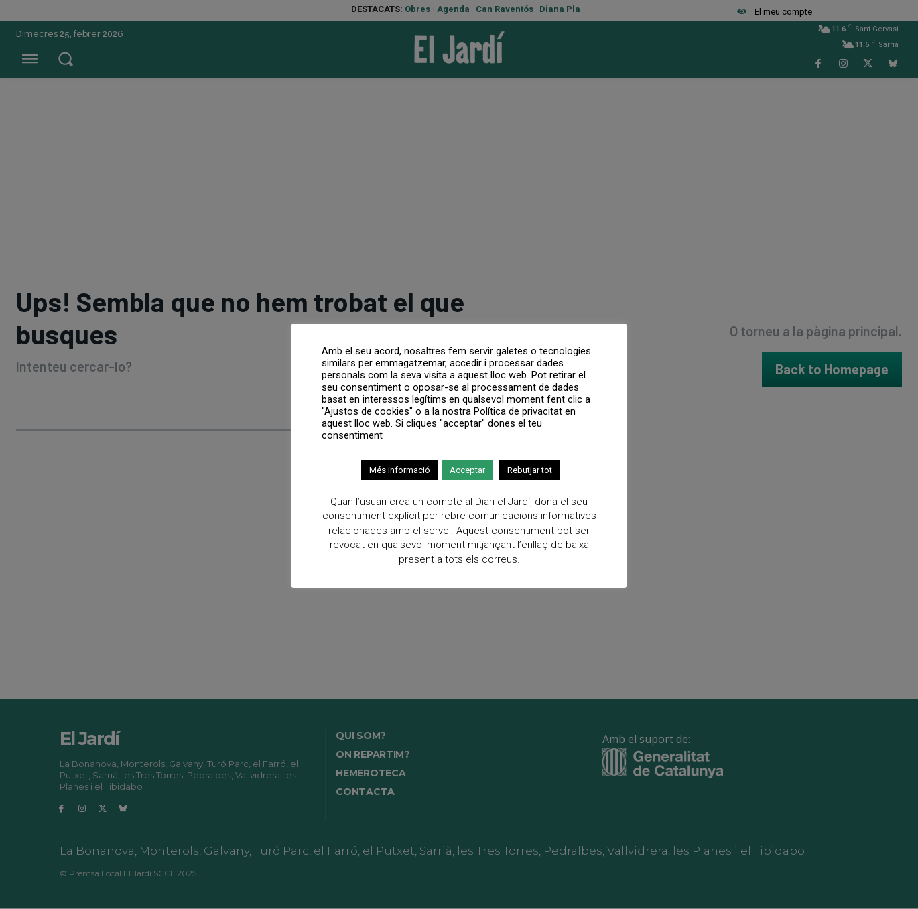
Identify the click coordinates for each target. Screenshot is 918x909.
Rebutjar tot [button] (529, 470)
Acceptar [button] (467, 470)
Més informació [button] (399, 470)
